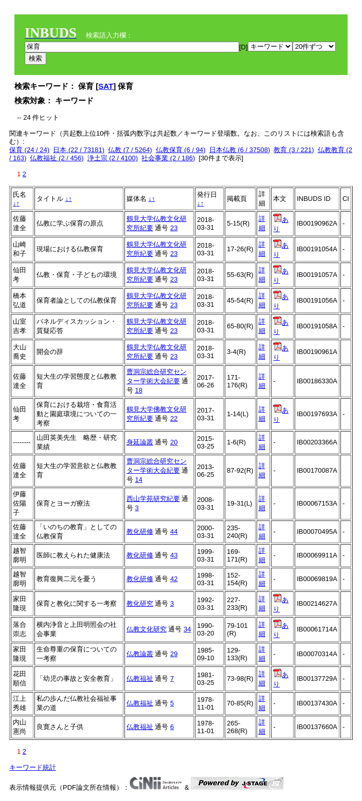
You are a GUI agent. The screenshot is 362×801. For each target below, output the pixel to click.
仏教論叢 (139, 654)
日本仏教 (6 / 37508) (239, 150)
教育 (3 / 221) (294, 150)
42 (173, 579)
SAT (105, 86)
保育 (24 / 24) (29, 150)
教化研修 (139, 531)
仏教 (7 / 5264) (130, 150)
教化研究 (139, 603)
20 (173, 442)
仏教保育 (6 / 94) (181, 150)
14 (138, 479)
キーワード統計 (32, 767)
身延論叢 (139, 442)
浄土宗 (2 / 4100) (112, 158)
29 (173, 654)
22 (173, 418)
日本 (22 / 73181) (78, 150)
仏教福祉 (139, 678)
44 (173, 531)
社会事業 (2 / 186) (168, 158)
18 (138, 390)
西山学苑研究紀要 (153, 498)
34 (187, 629)
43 (173, 555)
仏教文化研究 (146, 629)
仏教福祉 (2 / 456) (56, 158)
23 (173, 228)
